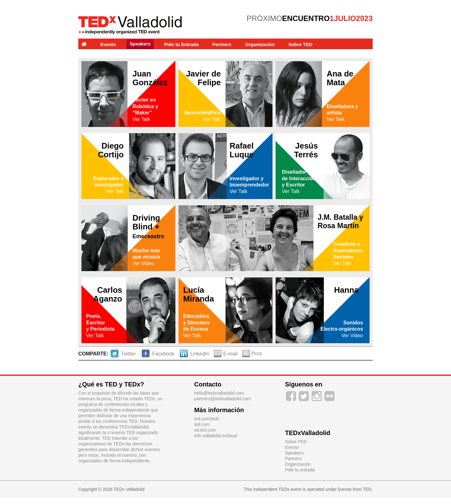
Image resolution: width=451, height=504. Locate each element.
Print (252, 353)
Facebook (158, 353)
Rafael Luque (242, 150)
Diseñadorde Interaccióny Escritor (299, 178)
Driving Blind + (148, 226)
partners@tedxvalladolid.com (222, 398)
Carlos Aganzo (107, 294)
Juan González (150, 78)
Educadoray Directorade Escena (196, 322)
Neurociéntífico (202, 112)
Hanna (346, 290)
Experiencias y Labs (104, 55)
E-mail (226, 353)
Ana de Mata (340, 78)
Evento (108, 44)
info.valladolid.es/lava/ (215, 435)
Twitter (123, 353)
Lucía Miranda (198, 294)
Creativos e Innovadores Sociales (348, 250)
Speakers (140, 43)
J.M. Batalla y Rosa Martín (340, 221)
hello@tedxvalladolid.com (219, 393)
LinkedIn (194, 353)
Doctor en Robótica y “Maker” (145, 106)
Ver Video (143, 263)
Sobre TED (300, 44)
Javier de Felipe (203, 78)
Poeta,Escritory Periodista (100, 322)
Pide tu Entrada (181, 44)
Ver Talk (141, 119)
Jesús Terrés (306, 150)
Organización (260, 44)
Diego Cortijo (111, 150)
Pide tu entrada (300, 469)
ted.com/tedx (206, 418)
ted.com (202, 424)
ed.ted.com (205, 430)
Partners (221, 44)
